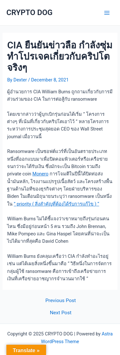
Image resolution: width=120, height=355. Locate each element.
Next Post (61, 313)
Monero (40, 174)
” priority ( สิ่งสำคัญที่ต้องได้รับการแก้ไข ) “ (56, 204)
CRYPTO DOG (29, 12)
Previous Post (60, 300)
